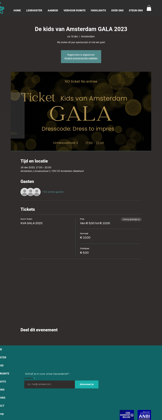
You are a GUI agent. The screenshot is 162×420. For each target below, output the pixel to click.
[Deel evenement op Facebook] (22, 337)
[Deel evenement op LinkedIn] (36, 337)
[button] (149, 8)
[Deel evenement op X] (29, 337)
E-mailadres (29, 378)
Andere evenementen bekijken (81, 58)
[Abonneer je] (86, 384)
